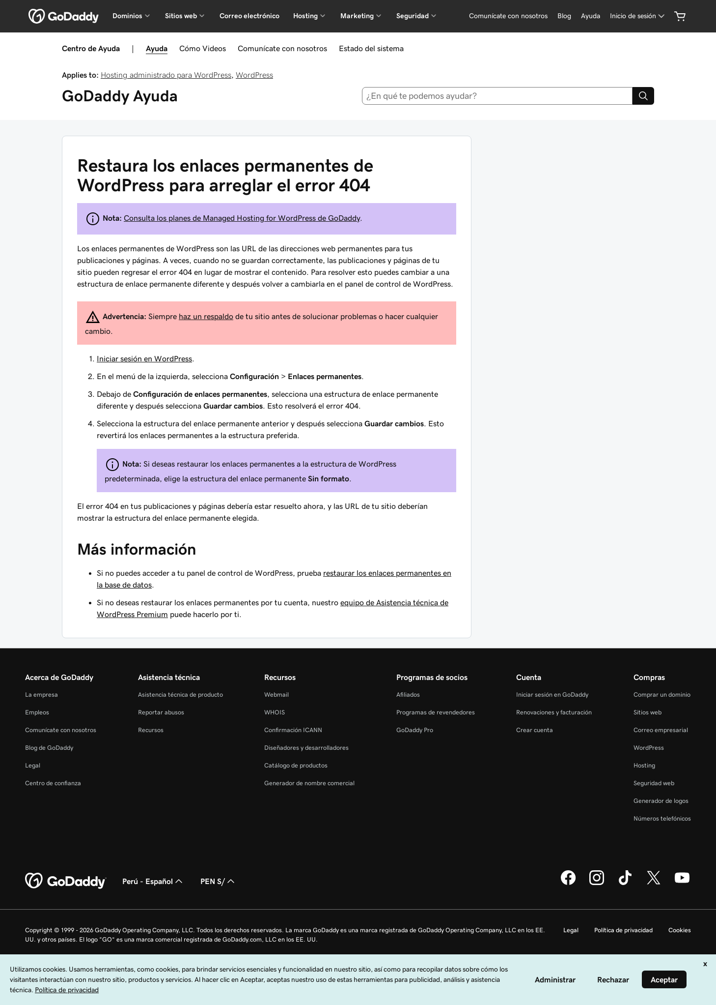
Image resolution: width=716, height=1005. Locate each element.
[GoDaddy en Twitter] (653, 883)
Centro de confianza (53, 783)
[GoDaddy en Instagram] (597, 883)
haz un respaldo (206, 316)
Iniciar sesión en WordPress (144, 358)
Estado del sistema (371, 48)
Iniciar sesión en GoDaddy (552, 694)
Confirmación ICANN (293, 730)
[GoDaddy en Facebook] (568, 883)
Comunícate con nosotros (282, 48)
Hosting (644, 765)
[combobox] (497, 95)
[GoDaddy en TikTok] (625, 883)
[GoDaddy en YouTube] (682, 883)
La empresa (41, 694)
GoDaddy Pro (414, 730)
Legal (32, 765)
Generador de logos (660, 801)
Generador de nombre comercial (309, 783)
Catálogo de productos (296, 765)
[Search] (643, 96)
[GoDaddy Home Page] (66, 881)
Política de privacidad (623, 930)
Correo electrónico (249, 15)
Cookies (679, 930)
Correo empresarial (660, 730)
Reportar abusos (161, 712)
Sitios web (647, 712)
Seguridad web (653, 783)
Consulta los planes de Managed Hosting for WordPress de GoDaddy (242, 218)
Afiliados (408, 694)
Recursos (151, 730)
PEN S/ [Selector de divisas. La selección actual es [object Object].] (218, 881)
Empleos (37, 712)
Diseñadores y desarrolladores (306, 747)
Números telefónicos (662, 818)
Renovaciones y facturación (554, 712)
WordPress (254, 75)
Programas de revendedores (435, 712)
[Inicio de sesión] (638, 16)
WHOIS (274, 712)
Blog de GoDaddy (49, 747)
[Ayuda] (590, 16)
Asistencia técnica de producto (180, 694)
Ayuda (156, 48)
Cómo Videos (202, 48)
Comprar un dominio (661, 694)
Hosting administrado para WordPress (166, 75)
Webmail (276, 694)
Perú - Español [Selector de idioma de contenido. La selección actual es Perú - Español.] (153, 881)
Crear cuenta (534, 730)
